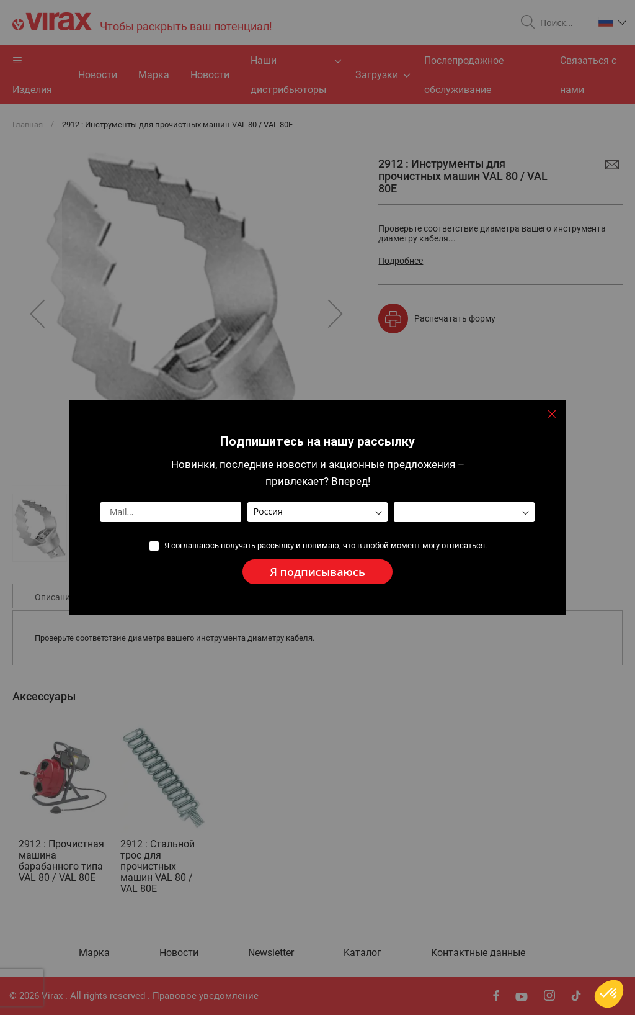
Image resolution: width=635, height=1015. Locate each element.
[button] (609, 994)
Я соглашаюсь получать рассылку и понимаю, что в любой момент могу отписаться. (325, 545)
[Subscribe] (317, 571)
